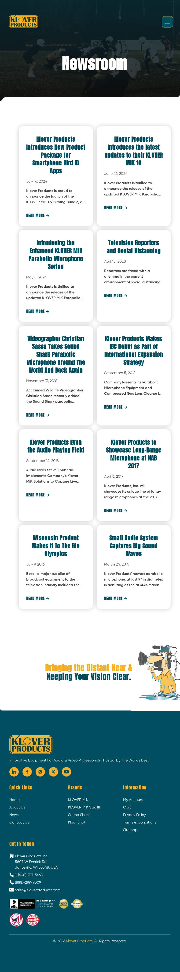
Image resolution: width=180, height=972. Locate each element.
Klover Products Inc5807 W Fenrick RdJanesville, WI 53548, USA (36, 862)
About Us (17, 807)
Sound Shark (79, 815)
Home (14, 800)
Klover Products (79, 941)
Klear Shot (76, 822)
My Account (133, 800)
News (13, 815)
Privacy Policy (134, 815)
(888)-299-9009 (28, 883)
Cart (127, 807)
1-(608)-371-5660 (29, 875)
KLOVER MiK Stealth (84, 807)
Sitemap (130, 830)
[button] (166, 21)
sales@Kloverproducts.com (38, 890)
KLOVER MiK (78, 800)
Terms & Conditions (139, 822)
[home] (23, 21)
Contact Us (19, 822)
